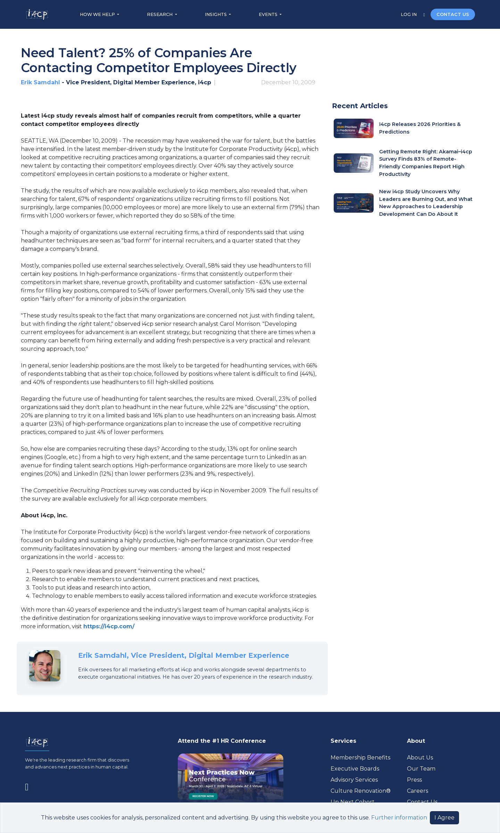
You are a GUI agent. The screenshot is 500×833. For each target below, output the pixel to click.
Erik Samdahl (40, 82)
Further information (399, 817)
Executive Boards (355, 768)
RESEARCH (160, 14)
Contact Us (422, 802)
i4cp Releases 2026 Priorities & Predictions (420, 128)
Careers (417, 791)
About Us (420, 757)
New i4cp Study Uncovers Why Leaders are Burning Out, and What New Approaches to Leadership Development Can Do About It (426, 202)
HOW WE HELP (98, 14)
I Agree (444, 817)
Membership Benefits (360, 757)
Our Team (421, 768)
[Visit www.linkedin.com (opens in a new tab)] (29, 786)
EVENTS (268, 14)
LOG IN (409, 14)
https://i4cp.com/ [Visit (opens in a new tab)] (108, 626)
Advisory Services (354, 779)
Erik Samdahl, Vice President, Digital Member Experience (183, 655)
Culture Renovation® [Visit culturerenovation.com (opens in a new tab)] (361, 791)
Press (414, 779)
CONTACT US (452, 14)
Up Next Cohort (353, 802)
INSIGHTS (216, 14)
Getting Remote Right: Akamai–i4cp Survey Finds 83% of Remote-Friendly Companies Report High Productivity (425, 162)
